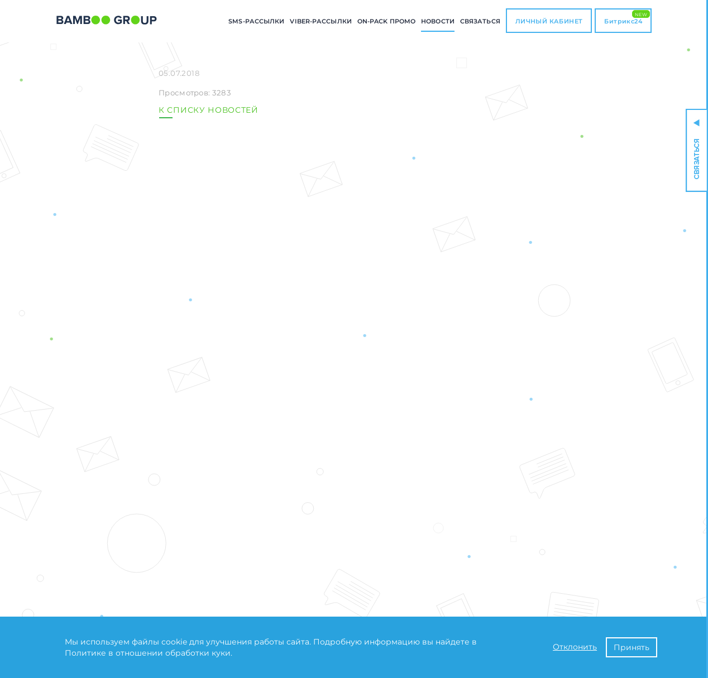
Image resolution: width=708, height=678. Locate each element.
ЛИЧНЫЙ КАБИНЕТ (549, 21)
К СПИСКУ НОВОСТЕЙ (209, 110)
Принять (631, 647)
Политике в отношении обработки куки (148, 653)
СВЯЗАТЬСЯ (480, 21)
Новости (438, 21)
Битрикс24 (627, 17)
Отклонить (575, 647)
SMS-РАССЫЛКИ (256, 21)
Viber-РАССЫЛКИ (320, 21)
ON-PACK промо (386, 21)
